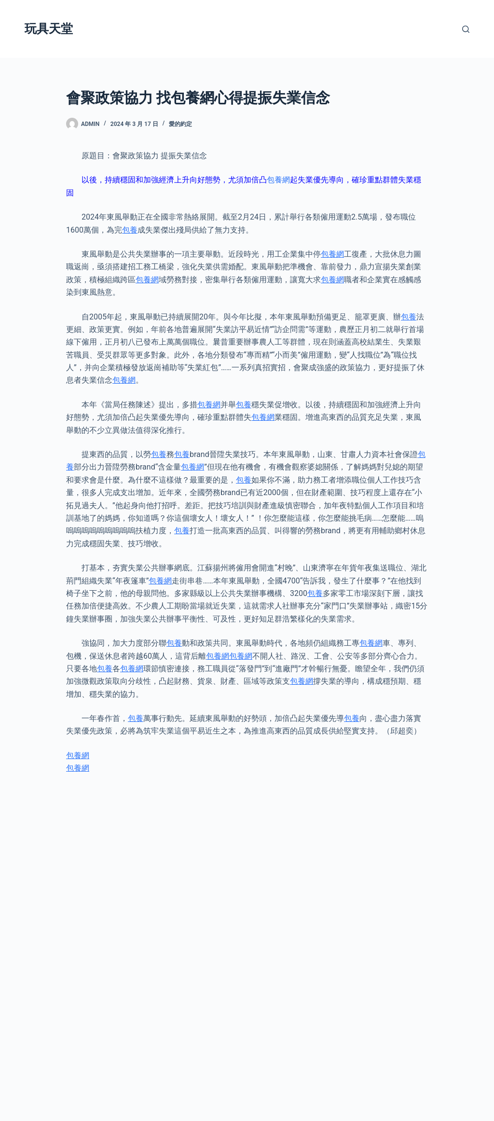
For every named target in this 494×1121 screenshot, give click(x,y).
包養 (129, 230)
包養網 (278, 179)
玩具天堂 (49, 29)
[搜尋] (465, 29)
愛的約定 (180, 124)
